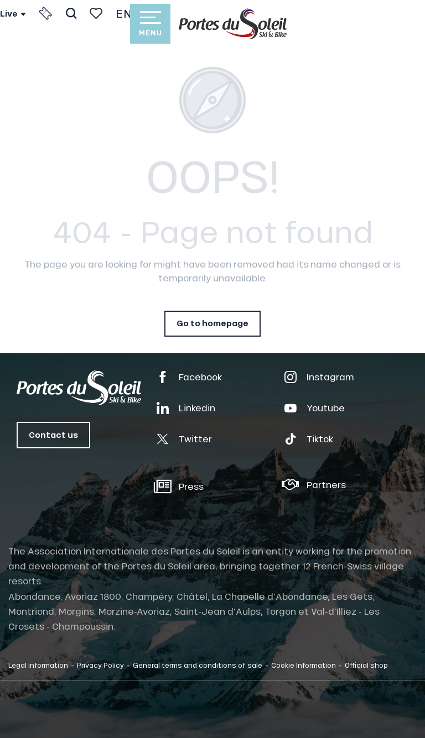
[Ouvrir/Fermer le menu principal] (150, 24)
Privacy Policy (100, 665)
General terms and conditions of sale (197, 665)
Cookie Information (303, 665)
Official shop (366, 665)
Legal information (38, 665)
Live (9, 14)
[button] (71, 13)
